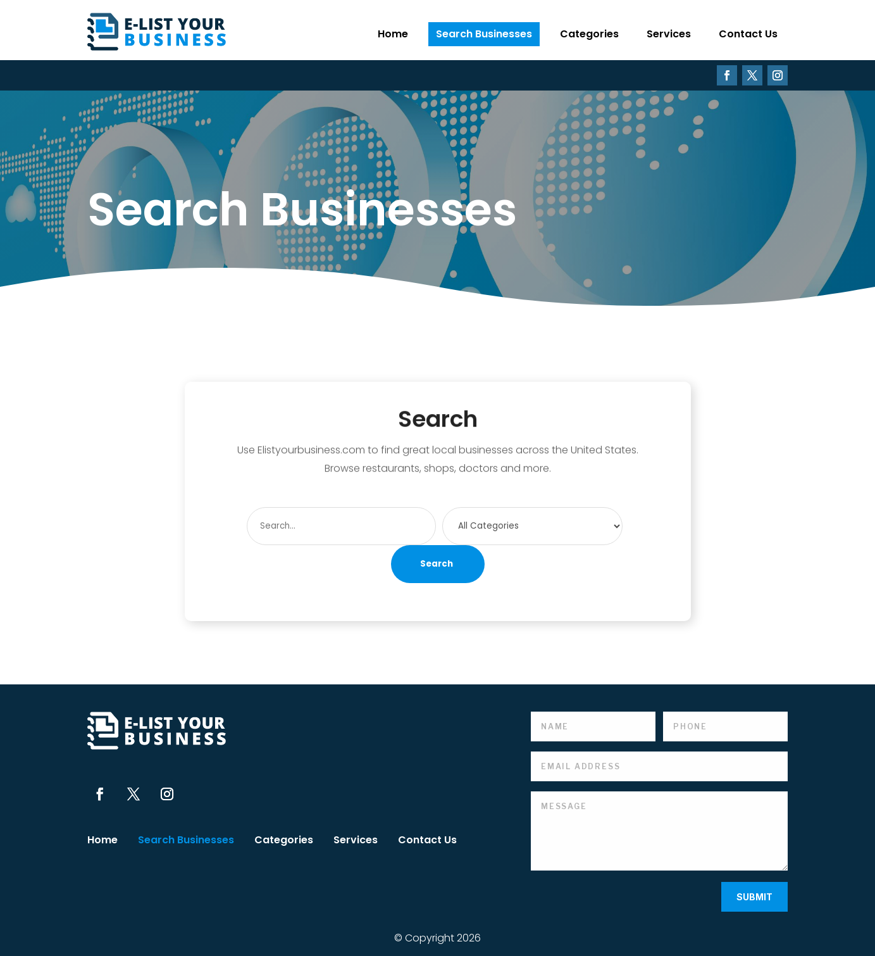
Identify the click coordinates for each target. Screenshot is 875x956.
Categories (589, 34)
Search (436, 564)
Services (669, 34)
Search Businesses (484, 34)
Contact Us (748, 34)
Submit (754, 896)
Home (393, 34)
